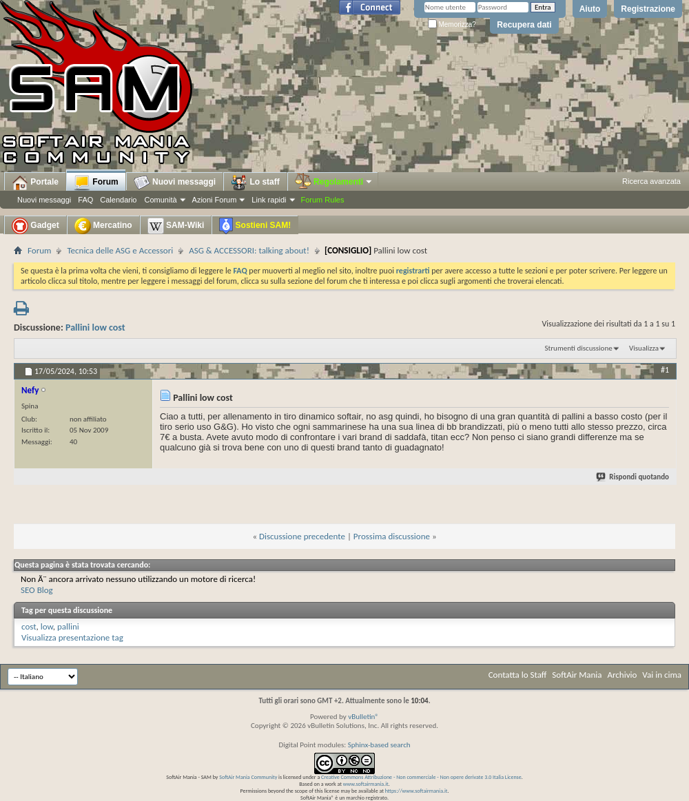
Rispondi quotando (633, 476)
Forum (96, 182)
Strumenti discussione (579, 348)
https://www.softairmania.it (416, 790)
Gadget (35, 226)
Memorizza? (452, 24)
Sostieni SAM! (255, 226)
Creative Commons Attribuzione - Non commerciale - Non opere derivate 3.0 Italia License (421, 776)
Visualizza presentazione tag (72, 637)
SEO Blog (37, 590)
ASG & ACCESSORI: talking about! (249, 250)
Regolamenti (334, 182)
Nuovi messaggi (44, 200)
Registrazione (648, 9)
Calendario (118, 200)
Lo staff (255, 182)
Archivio (622, 674)
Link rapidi (268, 200)
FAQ (85, 200)
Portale (35, 182)
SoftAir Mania (576, 674)
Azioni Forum (214, 200)
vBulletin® (363, 716)
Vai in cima (661, 674)
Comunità (160, 200)
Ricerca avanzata (651, 181)
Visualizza (644, 348)
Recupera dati (524, 25)
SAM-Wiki (176, 226)
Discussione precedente (302, 536)
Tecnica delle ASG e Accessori (120, 250)
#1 (665, 370)
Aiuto (590, 9)
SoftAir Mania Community (248, 776)
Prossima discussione (391, 536)
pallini (68, 626)
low (47, 626)
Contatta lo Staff (518, 674)
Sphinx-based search (379, 744)
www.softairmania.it (366, 783)
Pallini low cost (95, 327)
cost (29, 626)
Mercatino (103, 226)
